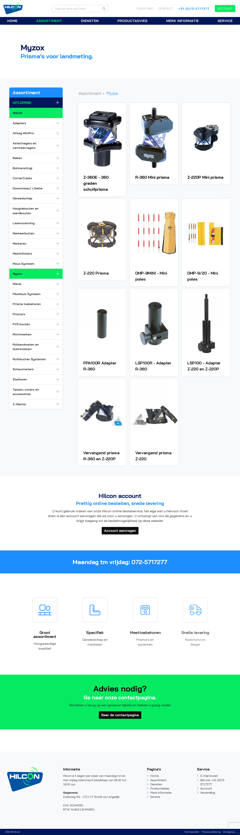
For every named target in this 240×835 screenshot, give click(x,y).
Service (225, 21)
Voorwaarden (191, 831)
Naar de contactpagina (120, 715)
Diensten (90, 21)
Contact (165, 8)
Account (225, 8)
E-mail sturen (207, 776)
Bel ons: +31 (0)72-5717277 (211, 782)
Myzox (112, 93)
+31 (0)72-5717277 (193, 8)
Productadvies (133, 21)
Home (12, 21)
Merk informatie (182, 21)
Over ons (145, 8)
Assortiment (49, 21)
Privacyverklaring (211, 831)
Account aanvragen (120, 530)
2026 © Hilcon (12, 831)
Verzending (206, 792)
